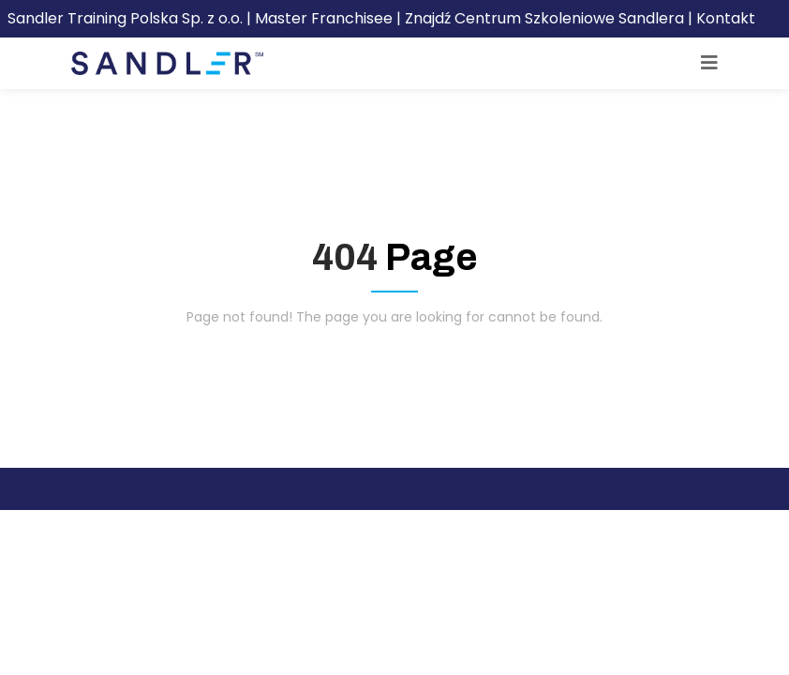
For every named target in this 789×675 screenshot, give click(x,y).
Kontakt (725, 18)
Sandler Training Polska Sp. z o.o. (126, 18)
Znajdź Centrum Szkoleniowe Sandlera (544, 18)
